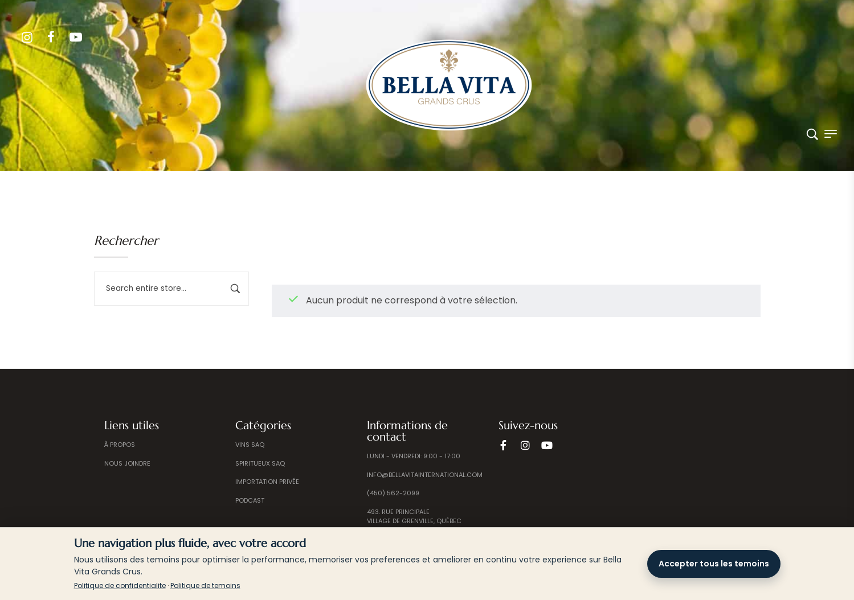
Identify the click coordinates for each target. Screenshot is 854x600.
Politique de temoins (205, 585)
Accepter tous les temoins (714, 563)
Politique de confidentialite (120, 585)
